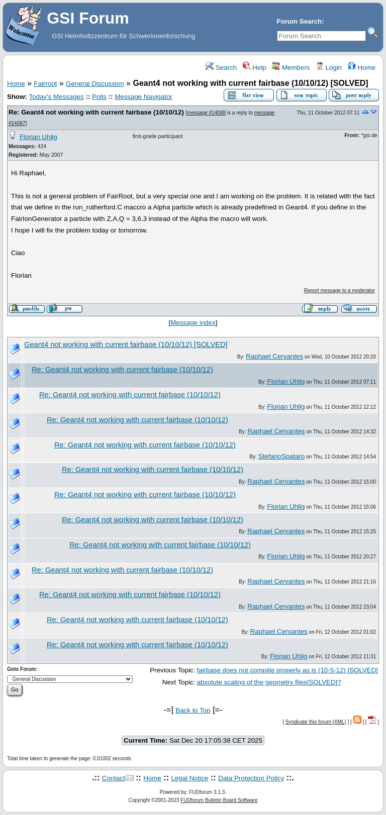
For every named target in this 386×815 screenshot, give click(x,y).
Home (361, 67)
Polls (99, 96)
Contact (113, 778)
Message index (193, 322)
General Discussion (95, 83)
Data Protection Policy (251, 778)
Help (254, 67)
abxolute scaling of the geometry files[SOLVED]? (269, 682)
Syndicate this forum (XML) (315, 722)
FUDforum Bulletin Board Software (218, 800)
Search (221, 67)
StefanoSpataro (281, 456)
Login (329, 67)
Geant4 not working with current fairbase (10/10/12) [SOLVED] (126, 344)
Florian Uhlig (38, 137)
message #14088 (206, 112)
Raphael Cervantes (274, 356)
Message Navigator (143, 96)
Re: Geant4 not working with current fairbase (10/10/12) (96, 112)
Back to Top (192, 710)
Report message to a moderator (339, 290)
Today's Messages (56, 96)
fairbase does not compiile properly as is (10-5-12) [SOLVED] (287, 670)
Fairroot (45, 83)
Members (291, 67)
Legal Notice (189, 778)
